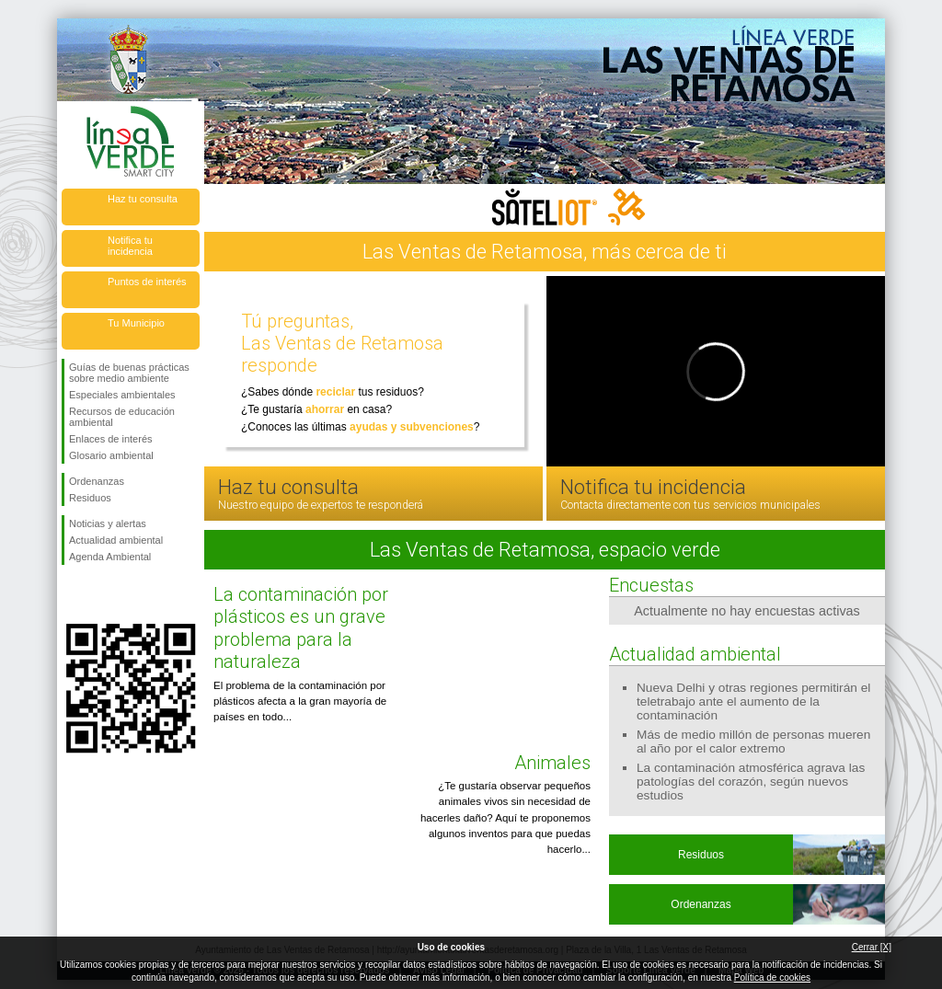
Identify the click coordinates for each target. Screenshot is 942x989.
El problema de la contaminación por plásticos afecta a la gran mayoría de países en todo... (299, 701)
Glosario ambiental (111, 455)
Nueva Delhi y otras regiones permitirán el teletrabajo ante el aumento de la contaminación (753, 701)
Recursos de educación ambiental (122, 417)
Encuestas (651, 585)
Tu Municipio (136, 322)
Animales (552, 763)
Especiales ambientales (122, 394)
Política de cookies (772, 977)
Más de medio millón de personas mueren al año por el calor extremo (753, 741)
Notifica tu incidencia (130, 246)
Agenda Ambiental (110, 556)
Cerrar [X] (871, 947)
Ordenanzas (96, 481)
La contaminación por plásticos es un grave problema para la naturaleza (300, 628)
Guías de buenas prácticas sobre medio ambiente (129, 373)
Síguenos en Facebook (73, 594)
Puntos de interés (147, 281)
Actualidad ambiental (116, 540)
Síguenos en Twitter (103, 594)
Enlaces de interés (111, 438)
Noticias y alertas (107, 523)
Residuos (90, 497)
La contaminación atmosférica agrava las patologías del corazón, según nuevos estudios (751, 781)
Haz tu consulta (143, 198)
